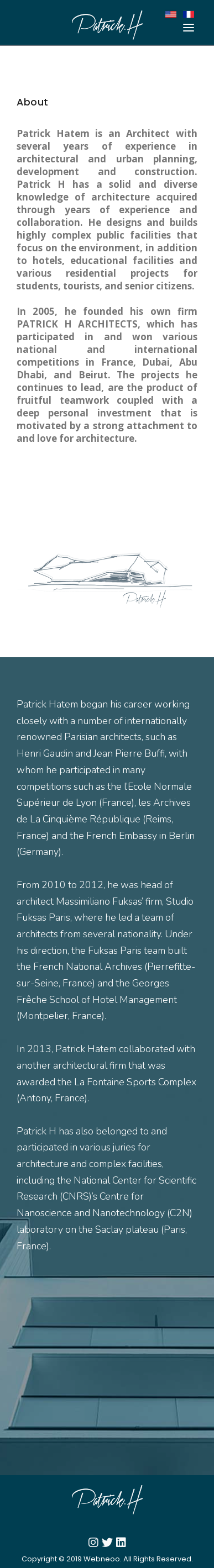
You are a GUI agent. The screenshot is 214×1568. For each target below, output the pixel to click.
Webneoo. (102, 1559)
